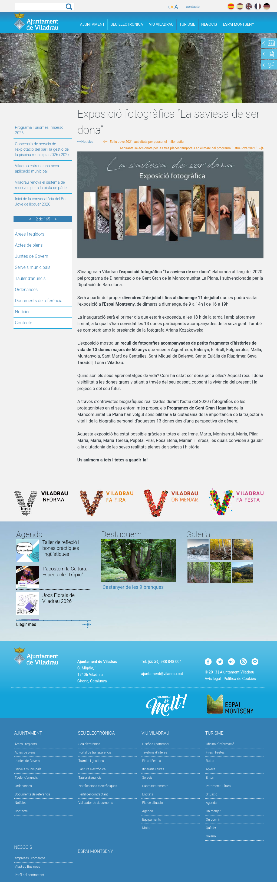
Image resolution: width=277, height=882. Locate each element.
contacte (193, 7)
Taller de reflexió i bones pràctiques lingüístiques (60, 548)
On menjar (213, 811)
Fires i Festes (151, 761)
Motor (146, 828)
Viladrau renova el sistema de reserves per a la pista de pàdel (41, 185)
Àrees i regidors (29, 234)
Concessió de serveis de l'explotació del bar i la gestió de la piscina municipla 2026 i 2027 (42, 149)
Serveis (147, 777)
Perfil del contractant (93, 794)
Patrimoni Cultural (218, 786)
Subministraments (155, 786)
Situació (211, 794)
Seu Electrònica (127, 24)
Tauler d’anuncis (89, 777)
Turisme (187, 24)
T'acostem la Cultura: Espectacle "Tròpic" (64, 571)
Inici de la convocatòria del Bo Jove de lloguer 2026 (40, 202)
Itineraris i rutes (153, 769)
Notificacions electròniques (97, 786)
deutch (266, 6)
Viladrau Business (27, 866)
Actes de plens (28, 245)
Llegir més (26, 624)
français (258, 6)
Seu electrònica (89, 744)
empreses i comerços (30, 858)
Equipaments (151, 819)
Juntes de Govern (31, 256)
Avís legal (213, 678)
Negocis (209, 24)
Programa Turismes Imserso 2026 (39, 130)
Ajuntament (92, 24)
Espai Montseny (238, 24)
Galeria (211, 836)
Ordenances (26, 289)
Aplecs (210, 769)
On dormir (213, 819)
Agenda (147, 811)
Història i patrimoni (155, 744)
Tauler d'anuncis (30, 278)
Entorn (210, 777)
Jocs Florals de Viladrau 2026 (58, 598)
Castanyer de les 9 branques (133, 587)
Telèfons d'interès (154, 752)
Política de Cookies (240, 678)
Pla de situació (152, 803)
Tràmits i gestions (91, 761)
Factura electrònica (91, 769)
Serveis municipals (32, 267)
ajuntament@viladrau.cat (162, 674)
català (231, 6)
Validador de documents (95, 803)
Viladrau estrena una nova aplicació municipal (37, 169)
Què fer (211, 828)
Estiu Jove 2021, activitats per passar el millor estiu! (147, 142)
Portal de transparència (94, 752)
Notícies (22, 311)
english (249, 6)
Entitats (147, 794)
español (240, 6)
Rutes (210, 761)
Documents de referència (38, 300)
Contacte (23, 322)
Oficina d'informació (220, 744)
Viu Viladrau (161, 24)
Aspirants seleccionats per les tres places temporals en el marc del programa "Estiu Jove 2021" (188, 148)
